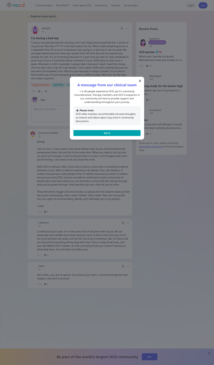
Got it (107, 133)
